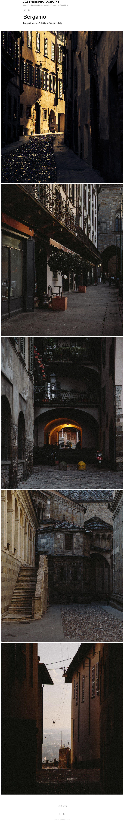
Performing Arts (61, 5)
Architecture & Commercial (42, 5)
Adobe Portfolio (65, 819)
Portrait (26, 5)
